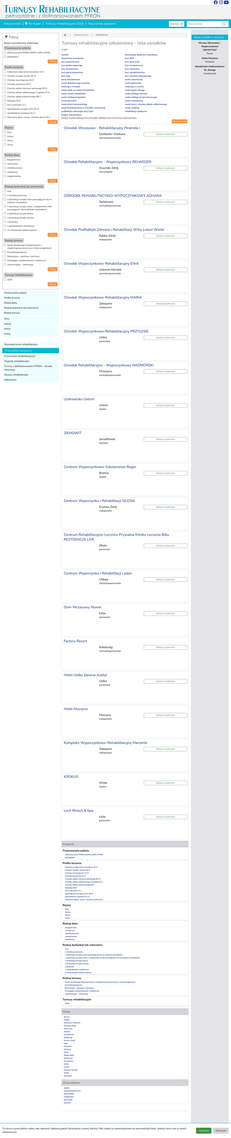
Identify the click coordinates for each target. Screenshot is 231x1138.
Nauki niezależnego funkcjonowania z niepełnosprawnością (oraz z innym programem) (29, 246)
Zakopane (68, 1076)
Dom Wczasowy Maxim (82, 607)
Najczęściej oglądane (102, 24)
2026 (9, 279)
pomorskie (68, 1100)
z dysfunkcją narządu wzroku (20, 217)
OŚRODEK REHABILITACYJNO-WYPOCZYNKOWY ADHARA (113, 195)
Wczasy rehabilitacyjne (16, 374)
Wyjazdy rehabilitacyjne (16, 361)
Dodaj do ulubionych (165, 134)
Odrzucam (221, 1130)
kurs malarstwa (132, 68)
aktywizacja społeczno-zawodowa (141, 54)
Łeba (66, 1043)
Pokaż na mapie (179, 121)
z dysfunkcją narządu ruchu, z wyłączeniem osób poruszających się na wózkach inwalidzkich (29, 208)
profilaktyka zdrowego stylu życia (77, 111)
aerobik (64, 54)
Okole (66, 1052)
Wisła (66, 1073)
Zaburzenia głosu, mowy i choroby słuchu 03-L (28, 117)
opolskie (67, 1102)
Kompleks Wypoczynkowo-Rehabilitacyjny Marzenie (105, 742)
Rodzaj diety (10, 302)
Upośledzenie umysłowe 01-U (21, 113)
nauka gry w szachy (134, 86)
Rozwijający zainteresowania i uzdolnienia (26, 260)
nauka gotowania (133, 83)
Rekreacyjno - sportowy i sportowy (23, 256)
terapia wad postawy (71, 114)
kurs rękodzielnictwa (135, 72)
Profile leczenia (12, 297)
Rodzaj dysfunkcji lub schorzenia (21, 307)
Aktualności (10, 379)
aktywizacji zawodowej (72, 58)
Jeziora (10, 136)
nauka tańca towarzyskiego (74, 104)
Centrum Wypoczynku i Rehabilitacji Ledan (98, 573)
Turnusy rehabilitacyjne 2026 (64, 24)
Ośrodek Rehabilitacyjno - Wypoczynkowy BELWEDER (107, 161)
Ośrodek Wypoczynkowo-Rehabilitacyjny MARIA (103, 297)
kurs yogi (65, 76)
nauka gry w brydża (70, 86)
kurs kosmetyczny (69, 68)
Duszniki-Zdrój (70, 1026)
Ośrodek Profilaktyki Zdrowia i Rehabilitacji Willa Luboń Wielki (114, 229)
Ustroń (66, 1067)
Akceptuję (203, 1130)
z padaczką (12, 221)
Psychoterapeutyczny (17, 252)
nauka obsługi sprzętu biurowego (141, 97)
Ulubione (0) (176, 23)
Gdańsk (67, 1031)
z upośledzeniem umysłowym (20, 226)
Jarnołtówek (69, 1034)
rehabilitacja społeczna (136, 111)
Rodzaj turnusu (12, 312)
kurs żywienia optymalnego (138, 76)
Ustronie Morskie (71, 1070)
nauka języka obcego (135, 90)
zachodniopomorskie (72, 1091)
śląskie (66, 1088)
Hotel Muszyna (76, 708)
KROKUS (71, 776)
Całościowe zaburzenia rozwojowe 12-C (25, 71)
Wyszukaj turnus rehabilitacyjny (21, 344)
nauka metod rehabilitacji (73, 93)
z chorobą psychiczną (17, 195)
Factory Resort (75, 641)
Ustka (66, 1064)
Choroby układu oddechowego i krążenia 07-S (28, 92)
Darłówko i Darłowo (72, 1023)
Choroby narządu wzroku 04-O (21, 76)
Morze (10, 140)
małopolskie (69, 1097)
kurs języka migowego (71, 65)
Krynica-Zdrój (69, 1040)
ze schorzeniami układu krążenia (22, 230)
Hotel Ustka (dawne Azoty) (85, 675)
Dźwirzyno (68, 1028)
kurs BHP (129, 58)
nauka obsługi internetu (136, 93)
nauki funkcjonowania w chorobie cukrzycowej (83, 107)
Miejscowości (12, 24)
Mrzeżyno (68, 1046)
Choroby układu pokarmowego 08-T (24, 96)
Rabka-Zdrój (69, 1055)
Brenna (67, 1017)
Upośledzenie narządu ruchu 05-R (23, 109)
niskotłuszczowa (14, 168)
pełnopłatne (12, 56)
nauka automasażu (134, 79)
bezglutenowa (13, 159)
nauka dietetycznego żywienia (75, 83)
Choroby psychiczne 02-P (19, 84)
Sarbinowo (68, 1058)
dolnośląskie (69, 1094)
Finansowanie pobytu (15, 292)
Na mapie (33, 24)
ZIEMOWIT (73, 433)
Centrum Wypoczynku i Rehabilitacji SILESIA (99, 500)
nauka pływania (68, 100)
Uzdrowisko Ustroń (79, 399)
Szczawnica (68, 1061)
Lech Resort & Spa (78, 810)
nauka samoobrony (134, 100)
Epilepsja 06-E (14, 100)
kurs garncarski (132, 61)
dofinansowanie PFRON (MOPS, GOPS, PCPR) (28, 52)
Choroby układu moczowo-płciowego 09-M (27, 88)
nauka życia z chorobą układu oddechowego (146, 104)
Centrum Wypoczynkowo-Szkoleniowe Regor (100, 467)
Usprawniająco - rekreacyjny (20, 264)
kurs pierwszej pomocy (72, 72)
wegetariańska (14, 176)
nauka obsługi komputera (73, 97)
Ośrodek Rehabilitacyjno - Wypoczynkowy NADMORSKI (109, 365)
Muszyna (67, 1049)
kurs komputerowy (134, 65)
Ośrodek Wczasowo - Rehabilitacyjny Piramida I (102, 128)
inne (9, 191)
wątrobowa (12, 172)
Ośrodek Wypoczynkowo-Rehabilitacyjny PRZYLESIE (106, 331)
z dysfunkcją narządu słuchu (20, 213)
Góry (9, 132)
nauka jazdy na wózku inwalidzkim (77, 90)
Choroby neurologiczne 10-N (20, 80)
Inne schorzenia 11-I (16, 104)
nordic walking (132, 107)
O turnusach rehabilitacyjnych (19, 356)
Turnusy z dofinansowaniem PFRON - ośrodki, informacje (28, 368)
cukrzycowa (12, 163)
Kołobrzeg (68, 1037)
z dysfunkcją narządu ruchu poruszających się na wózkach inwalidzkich (29, 201)
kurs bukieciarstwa (70, 61)
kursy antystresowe (70, 79)
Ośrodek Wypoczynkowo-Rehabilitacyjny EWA (101, 263)
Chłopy (67, 1020)
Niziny (10, 144)
